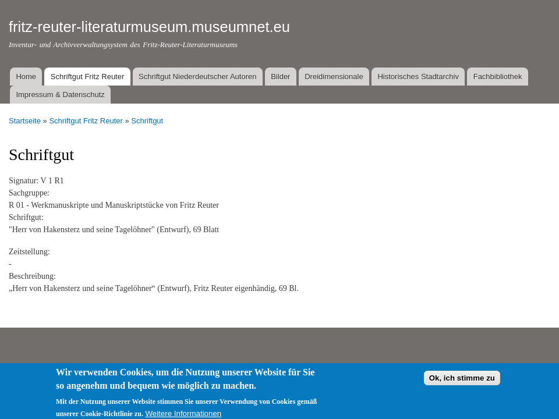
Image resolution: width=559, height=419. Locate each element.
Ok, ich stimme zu (462, 383)
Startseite (25, 120)
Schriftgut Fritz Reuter (87, 76)
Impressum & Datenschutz (60, 94)
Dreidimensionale (334, 76)
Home (26, 76)
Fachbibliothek (497, 76)
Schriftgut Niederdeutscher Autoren (197, 76)
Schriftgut (147, 120)
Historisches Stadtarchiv (417, 76)
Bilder (280, 76)
